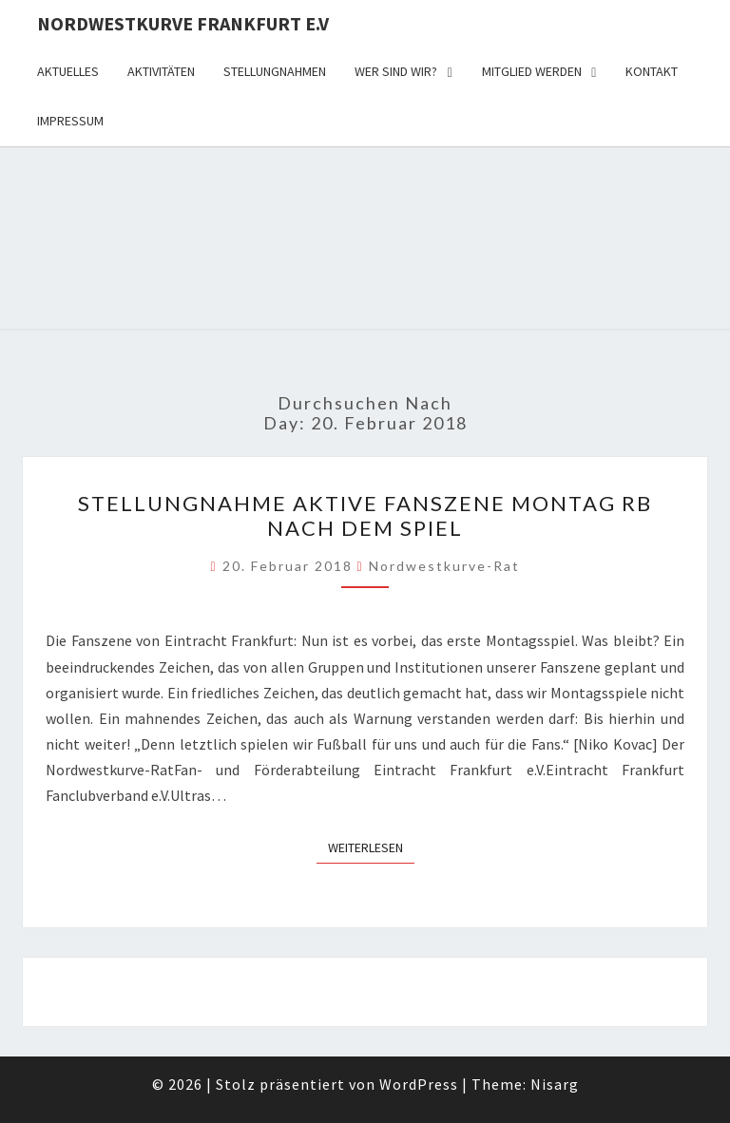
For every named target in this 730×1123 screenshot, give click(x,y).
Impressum (70, 120)
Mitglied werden (532, 71)
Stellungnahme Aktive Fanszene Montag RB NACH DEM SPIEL (365, 515)
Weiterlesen (371, 846)
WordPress (418, 1084)
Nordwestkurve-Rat (444, 566)
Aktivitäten (161, 71)
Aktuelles (68, 71)
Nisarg (554, 1084)
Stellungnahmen (274, 71)
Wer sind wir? (396, 71)
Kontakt (651, 71)
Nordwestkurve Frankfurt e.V (183, 23)
